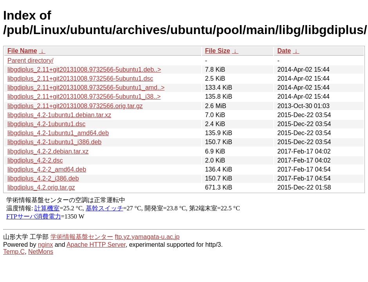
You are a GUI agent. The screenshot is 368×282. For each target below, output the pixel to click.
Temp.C (14, 251)
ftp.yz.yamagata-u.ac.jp (147, 236)
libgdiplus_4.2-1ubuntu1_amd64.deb (58, 133)
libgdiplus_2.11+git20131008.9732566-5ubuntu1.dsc (80, 78)
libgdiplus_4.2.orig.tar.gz (41, 187)
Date (284, 50)
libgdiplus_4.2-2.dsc (35, 160)
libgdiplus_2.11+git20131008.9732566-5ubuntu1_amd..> (85, 87)
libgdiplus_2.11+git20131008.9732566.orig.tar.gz (75, 106)
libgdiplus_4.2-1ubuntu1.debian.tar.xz (59, 115)
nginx (45, 244)
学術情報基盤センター (82, 236)
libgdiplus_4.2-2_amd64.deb (46, 169)
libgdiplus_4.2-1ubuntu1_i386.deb (54, 142)
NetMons (40, 251)
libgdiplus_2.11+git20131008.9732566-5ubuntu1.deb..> (84, 69)
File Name (22, 50)
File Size (217, 50)
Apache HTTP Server (96, 244)
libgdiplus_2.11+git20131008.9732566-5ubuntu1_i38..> (84, 96)
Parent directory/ (30, 60)
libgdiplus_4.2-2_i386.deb (43, 178)
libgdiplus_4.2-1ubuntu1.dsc (46, 124)
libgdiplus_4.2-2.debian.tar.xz (47, 151)
